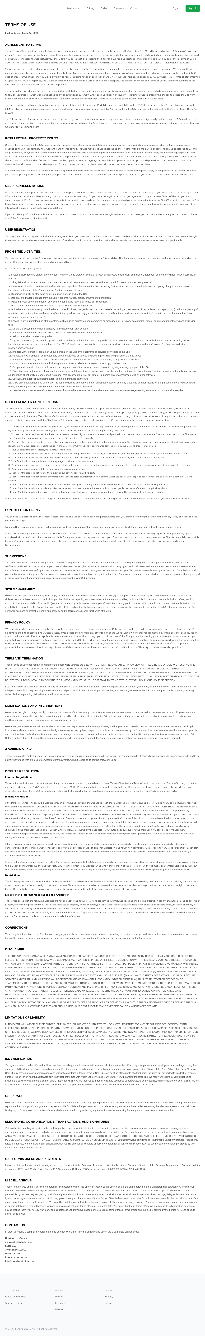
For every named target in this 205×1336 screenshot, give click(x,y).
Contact (134, 8)
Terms (108, 1303)
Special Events (13, 1303)
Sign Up (192, 8)
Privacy (109, 1296)
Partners (60, 1309)
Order (104, 8)
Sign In (176, 8)
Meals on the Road (15, 1296)
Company (118, 8)
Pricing (90, 8)
